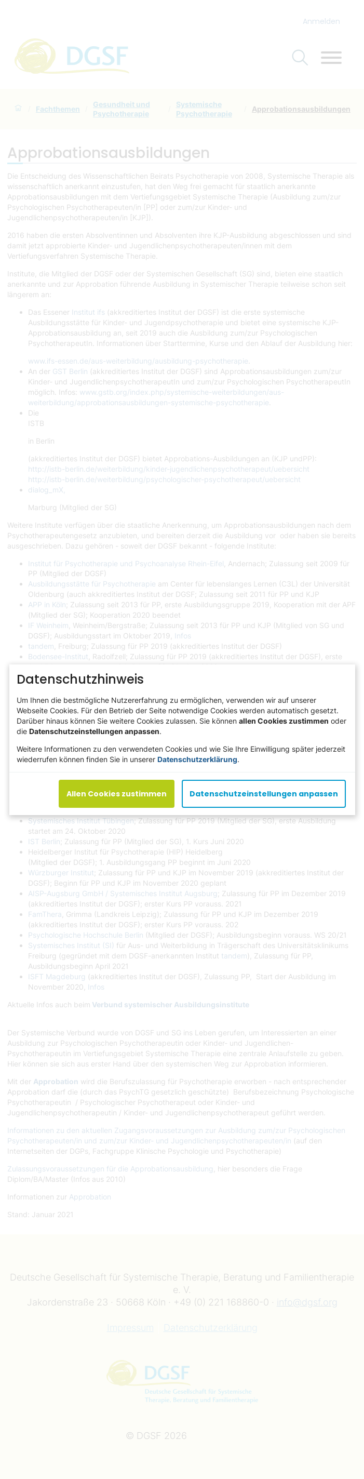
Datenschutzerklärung (197, 758)
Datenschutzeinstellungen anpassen (264, 793)
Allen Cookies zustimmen (116, 793)
